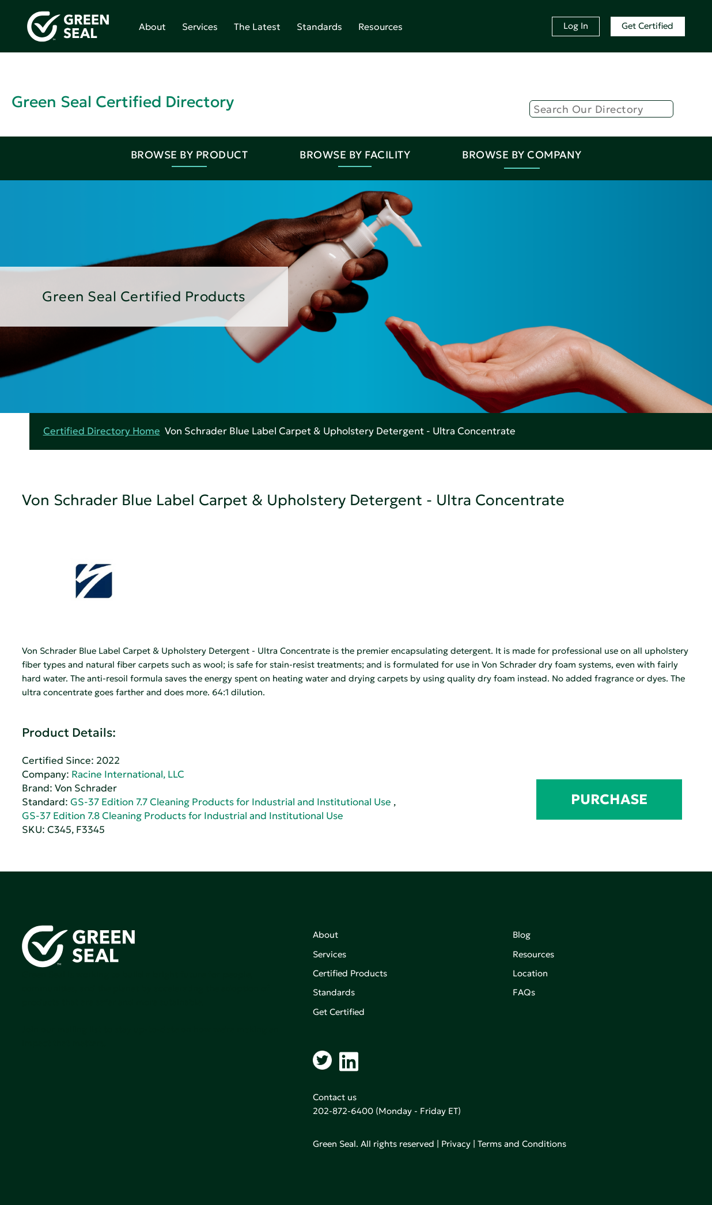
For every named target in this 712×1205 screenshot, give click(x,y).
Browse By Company (522, 154)
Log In (575, 25)
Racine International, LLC (127, 774)
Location (530, 973)
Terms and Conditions (522, 1143)
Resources (380, 26)
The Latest (257, 26)
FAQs (524, 992)
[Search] (601, 109)
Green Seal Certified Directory (123, 101)
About (152, 26)
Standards (319, 26)
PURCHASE (609, 799)
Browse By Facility (355, 154)
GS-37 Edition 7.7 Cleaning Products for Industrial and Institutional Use (230, 802)
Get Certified (647, 25)
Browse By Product (189, 154)
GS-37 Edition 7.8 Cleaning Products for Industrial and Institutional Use (182, 816)
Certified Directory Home (101, 431)
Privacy (456, 1143)
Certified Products (350, 973)
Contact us (335, 1097)
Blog (522, 934)
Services (200, 26)
